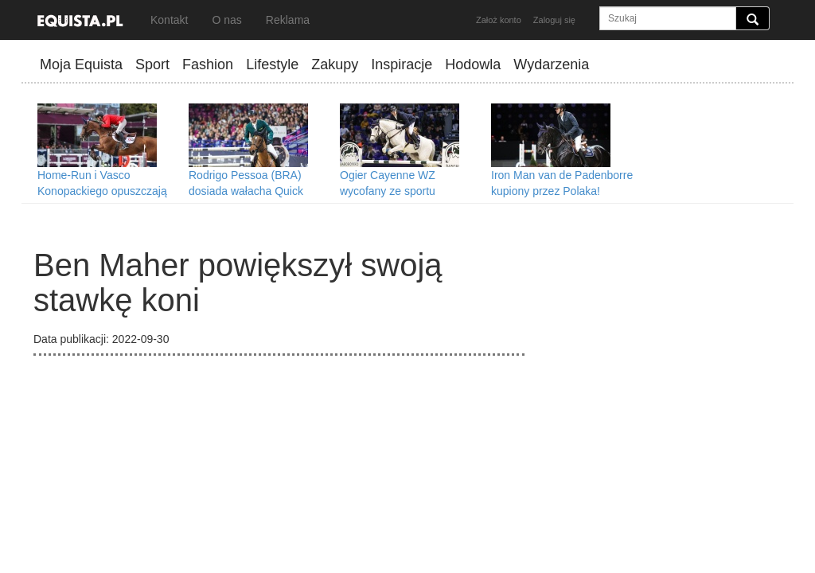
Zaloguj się (554, 20)
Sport (152, 64)
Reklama (288, 20)
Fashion (207, 64)
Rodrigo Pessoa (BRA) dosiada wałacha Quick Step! (246, 191)
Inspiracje (401, 64)
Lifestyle (272, 64)
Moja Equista (81, 64)
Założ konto (498, 20)
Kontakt (169, 20)
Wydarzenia (551, 64)
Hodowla (473, 64)
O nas (226, 20)
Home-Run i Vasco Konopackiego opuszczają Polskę (102, 191)
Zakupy (334, 64)
